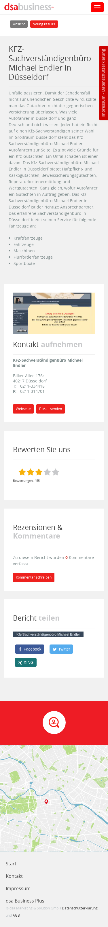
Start (11, 863)
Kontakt (14, 876)
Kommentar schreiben (34, 577)
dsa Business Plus (25, 901)
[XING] (26, 662)
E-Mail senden (50, 409)
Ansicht (20, 23)
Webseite (23, 409)
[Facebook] (29, 649)
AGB (16, 915)
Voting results (44, 24)
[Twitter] (61, 649)
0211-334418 (32, 386)
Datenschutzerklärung (103, 70)
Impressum (103, 106)
